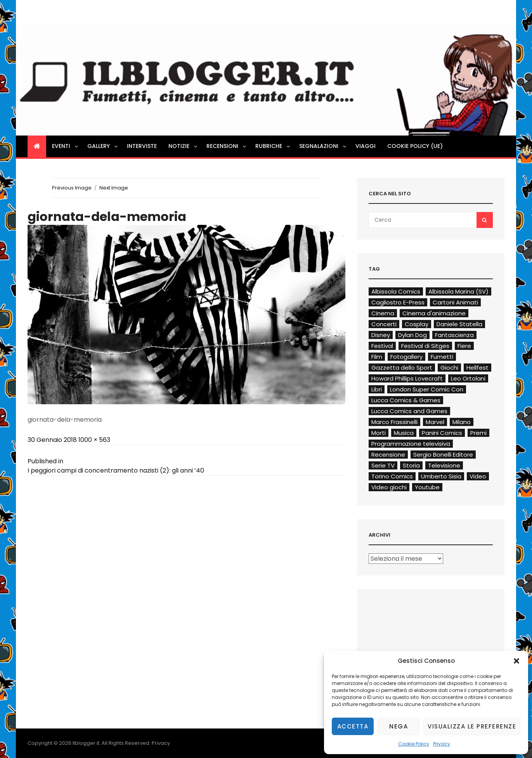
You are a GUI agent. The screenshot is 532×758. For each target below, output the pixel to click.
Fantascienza (454, 335)
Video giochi (389, 487)
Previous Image (72, 187)
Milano (461, 422)
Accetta (353, 726)
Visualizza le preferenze (472, 726)
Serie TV (383, 465)
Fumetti (442, 357)
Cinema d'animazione (434, 313)
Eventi (65, 146)
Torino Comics (392, 476)
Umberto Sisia (441, 476)
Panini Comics (442, 433)
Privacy (441, 744)
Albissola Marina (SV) (458, 291)
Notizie (183, 146)
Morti (378, 433)
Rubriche (273, 146)
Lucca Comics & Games (405, 400)
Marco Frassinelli (394, 422)
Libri (376, 389)
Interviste (142, 146)
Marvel (435, 422)
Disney (380, 335)
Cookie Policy (413, 744)
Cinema (382, 313)
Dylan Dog (412, 335)
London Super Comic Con (426, 389)
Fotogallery (406, 357)
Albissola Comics (395, 291)
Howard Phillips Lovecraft (407, 378)
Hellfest (477, 367)
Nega (398, 726)
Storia (411, 465)
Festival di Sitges (425, 346)
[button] (516, 661)
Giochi (449, 367)
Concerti (384, 324)
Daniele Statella (459, 324)
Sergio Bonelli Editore (443, 454)
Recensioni (226, 146)
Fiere (464, 346)
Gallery (103, 146)
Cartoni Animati (455, 302)
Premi (478, 433)
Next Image (113, 187)
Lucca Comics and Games (409, 411)
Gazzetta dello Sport (401, 367)
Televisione (444, 465)
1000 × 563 (94, 439)
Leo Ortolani (468, 378)
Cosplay (416, 324)
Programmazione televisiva (410, 444)
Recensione (388, 454)
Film (376, 357)
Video (478, 476)
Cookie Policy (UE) (415, 146)
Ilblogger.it (86, 743)
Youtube (427, 487)
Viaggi (365, 146)
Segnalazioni (323, 146)
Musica (404, 433)
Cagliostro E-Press (398, 302)
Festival (382, 346)
